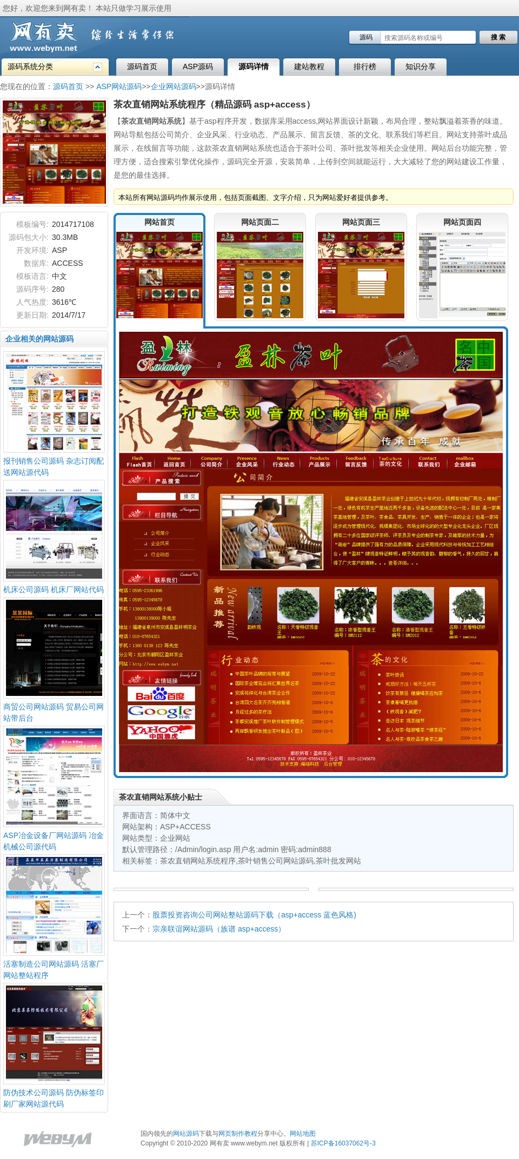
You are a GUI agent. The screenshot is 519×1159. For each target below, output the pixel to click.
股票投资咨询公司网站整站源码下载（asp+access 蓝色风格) (254, 914)
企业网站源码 (173, 86)
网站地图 (303, 1133)
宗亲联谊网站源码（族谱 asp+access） (218, 928)
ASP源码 (198, 66)
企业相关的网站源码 (39, 338)
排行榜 (365, 66)
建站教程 (309, 66)
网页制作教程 (237, 1133)
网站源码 (186, 1133)
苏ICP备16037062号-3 (343, 1143)
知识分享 (420, 66)
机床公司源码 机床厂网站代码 (53, 589)
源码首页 (142, 66)
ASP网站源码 (119, 86)
